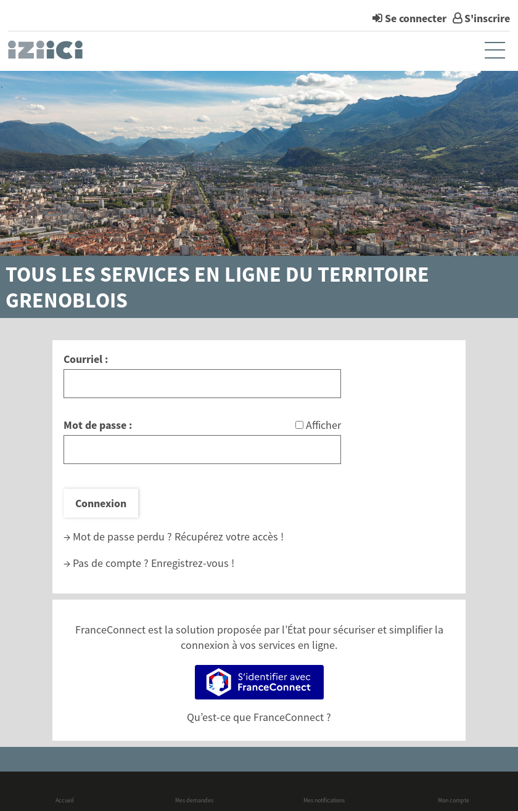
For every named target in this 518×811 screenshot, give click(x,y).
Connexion (100, 503)
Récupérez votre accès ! (229, 536)
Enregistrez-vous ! (192, 563)
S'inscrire (487, 18)
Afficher (323, 425)
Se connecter (415, 18)
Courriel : (86, 359)
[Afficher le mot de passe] (299, 425)
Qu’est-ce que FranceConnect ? (259, 717)
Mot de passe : (98, 425)
